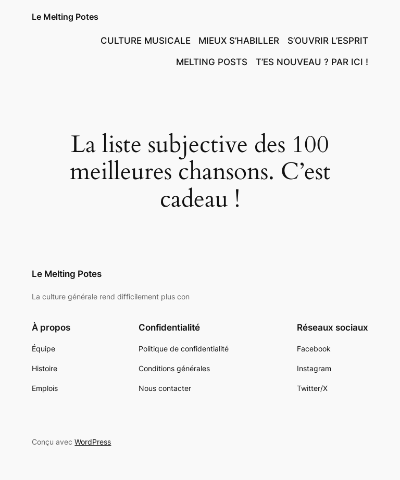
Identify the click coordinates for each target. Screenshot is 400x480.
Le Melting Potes (65, 16)
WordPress (92, 441)
